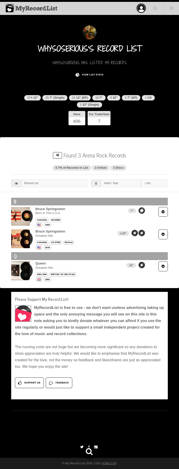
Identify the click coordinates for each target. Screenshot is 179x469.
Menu (171, 8)
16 (99, 97)
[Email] (96, 447)
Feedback (59, 383)
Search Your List (155, 8)
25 (54, 97)
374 (32, 97)
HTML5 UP (109, 463)
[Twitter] (82, 447)
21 (80, 97)
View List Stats (89, 75)
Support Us (29, 383)
